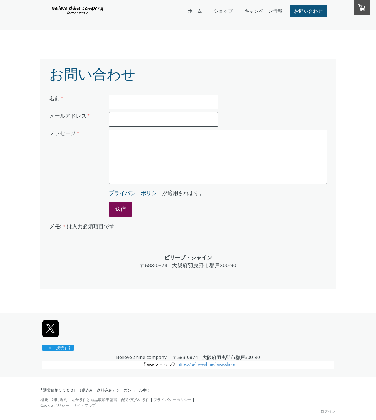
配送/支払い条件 (135, 399)
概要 (44, 399)
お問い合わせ (308, 11)
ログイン (328, 411)
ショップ (223, 11)
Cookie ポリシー (54, 405)
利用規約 (59, 399)
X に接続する (58, 347)
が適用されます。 (157, 193)
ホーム (195, 11)
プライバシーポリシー (135, 193)
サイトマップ (84, 405)
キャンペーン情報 (263, 11)
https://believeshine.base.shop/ (206, 364)
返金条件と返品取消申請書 (94, 399)
